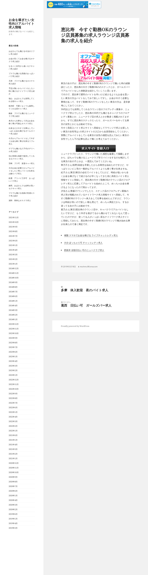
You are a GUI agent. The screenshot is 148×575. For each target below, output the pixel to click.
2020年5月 (13, 495)
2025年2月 (13, 259)
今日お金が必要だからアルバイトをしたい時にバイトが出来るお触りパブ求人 (22, 171)
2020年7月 (13, 486)
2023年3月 (13, 365)
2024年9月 (13, 282)
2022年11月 (14, 384)
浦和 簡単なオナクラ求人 (20, 200)
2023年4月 (13, 361)
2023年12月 (14, 324)
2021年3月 (13, 449)
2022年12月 (14, 379)
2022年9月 (13, 393)
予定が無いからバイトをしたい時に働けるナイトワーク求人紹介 (22, 91)
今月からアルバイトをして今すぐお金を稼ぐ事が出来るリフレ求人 (22, 141)
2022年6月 (13, 407)
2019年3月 (13, 528)
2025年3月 (13, 254)
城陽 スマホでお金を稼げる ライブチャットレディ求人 (91, 235)
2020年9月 (13, 477)
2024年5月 (13, 301)
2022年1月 (13, 430)
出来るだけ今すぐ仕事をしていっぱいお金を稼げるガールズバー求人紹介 (22, 131)
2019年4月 (13, 523)
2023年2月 (13, 370)
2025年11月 (14, 217)
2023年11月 (14, 328)
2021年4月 (13, 444)
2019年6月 (13, 514)
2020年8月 (13, 481)
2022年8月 (13, 398)
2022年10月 (14, 389)
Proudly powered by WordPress (75, 326)
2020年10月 (14, 472)
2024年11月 (14, 273)
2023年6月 (13, 352)
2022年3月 (13, 421)
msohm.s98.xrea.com (88, 266)
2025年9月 (13, 226)
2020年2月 (13, 509)
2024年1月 (13, 319)
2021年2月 (13, 454)
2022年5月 (13, 412)
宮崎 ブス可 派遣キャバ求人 (22, 163)
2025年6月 (13, 240)
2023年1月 (13, 375)
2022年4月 (13, 416)
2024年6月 (13, 296)
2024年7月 (13, 291)
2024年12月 (14, 268)
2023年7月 (13, 347)
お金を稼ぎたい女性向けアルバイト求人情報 (21, 23)
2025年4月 (13, 250)
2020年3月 (13, 505)
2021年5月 (13, 440)
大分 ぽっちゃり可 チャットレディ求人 (83, 242)
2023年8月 (13, 342)
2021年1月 (13, 458)
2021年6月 (13, 435)
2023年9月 (13, 338)
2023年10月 (14, 333)
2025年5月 (13, 245)
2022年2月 (13, 426)
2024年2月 (13, 315)
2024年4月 (13, 305)
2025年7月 (13, 236)
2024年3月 (13, 310)
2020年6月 (13, 491)
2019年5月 (13, 518)
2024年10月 (14, 277)
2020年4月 (13, 500)
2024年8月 (13, 287)
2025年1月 (13, 264)
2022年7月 (13, 403)
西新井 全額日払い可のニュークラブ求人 (84, 250)
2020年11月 (14, 467)
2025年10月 (14, 222)
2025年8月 (13, 231)
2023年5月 (13, 356)
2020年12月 (14, 463)
